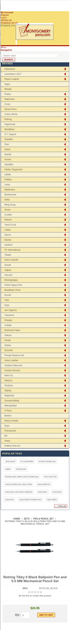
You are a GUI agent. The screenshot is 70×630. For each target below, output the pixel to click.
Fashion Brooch (12, 370)
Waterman (9, 99)
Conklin (8, 214)
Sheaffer (8, 139)
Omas (7, 209)
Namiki (7, 154)
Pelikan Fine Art (12, 445)
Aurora (7, 159)
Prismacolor (10, 430)
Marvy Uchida (11, 420)
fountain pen (21, 469)
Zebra (7, 149)
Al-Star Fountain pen (47, 461)
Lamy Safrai (52, 499)
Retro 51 (8, 375)
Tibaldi (7, 255)
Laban (7, 229)
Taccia (7, 235)
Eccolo (7, 295)
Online (7, 345)
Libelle (7, 174)
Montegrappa (11, 280)
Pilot (6, 144)
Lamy (7, 184)
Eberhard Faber (12, 330)
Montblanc (9, 129)
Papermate (9, 124)
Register (5, 15)
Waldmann (9, 189)
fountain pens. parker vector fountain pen (22, 477)
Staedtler (8, 164)
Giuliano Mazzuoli (13, 365)
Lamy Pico (9, 499)
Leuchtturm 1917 (12, 74)
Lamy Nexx (42, 492)
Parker (7, 94)
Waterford (9, 395)
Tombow (8, 385)
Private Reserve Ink (14, 355)
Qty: (17, 614)
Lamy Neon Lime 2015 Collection (18, 492)
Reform (8, 219)
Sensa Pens (10, 109)
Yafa (6, 300)
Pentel (7, 340)
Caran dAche (11, 114)
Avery (7, 440)
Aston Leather (11, 360)
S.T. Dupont (10, 134)
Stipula (7, 390)
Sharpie (8, 320)
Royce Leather (11, 79)
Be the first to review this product (35, 595)
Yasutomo (9, 315)
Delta (7, 199)
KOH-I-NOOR (11, 260)
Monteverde (10, 194)
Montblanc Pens (12, 290)
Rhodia (8, 89)
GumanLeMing (11, 400)
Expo (7, 425)
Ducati (7, 265)
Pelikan (8, 179)
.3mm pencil (10, 461)
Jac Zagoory (10, 310)
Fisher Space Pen (13, 285)
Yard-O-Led (10, 224)
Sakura (8, 335)
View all (62, 506)
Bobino (7, 415)
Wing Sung (9, 204)
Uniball (7, 325)
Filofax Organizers (13, 169)
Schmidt (8, 350)
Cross (7, 104)
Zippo (7, 84)
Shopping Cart (8, 25)
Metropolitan (10, 405)
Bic (6, 435)
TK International (12, 250)
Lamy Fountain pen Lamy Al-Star (18, 484)
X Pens (8, 410)
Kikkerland (9, 69)
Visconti (8, 275)
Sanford (8, 245)
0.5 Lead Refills (27, 461)
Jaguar (7, 270)
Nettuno (8, 380)
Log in (4, 17)
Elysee (7, 240)
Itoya (6, 305)
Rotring (8, 119)
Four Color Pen (50, 477)
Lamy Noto (56, 492)
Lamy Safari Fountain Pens (30, 499)
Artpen (8, 469)
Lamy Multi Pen (44, 484)
